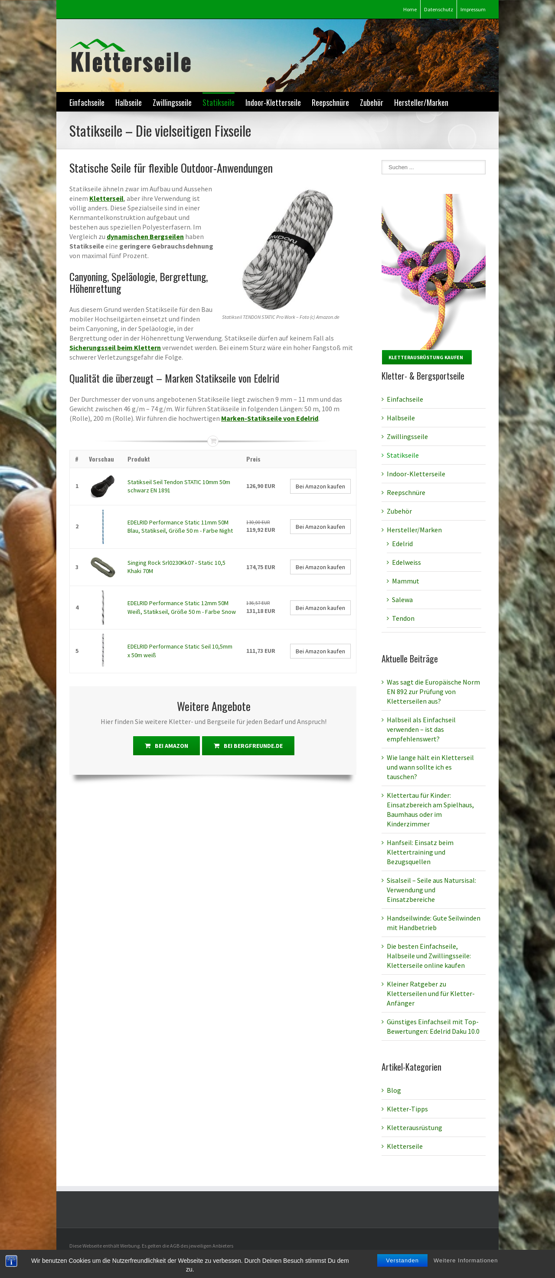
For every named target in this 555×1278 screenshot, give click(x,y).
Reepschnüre (330, 102)
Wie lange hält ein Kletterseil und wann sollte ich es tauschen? (430, 767)
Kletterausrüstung (414, 1127)
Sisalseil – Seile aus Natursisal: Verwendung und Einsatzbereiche (431, 890)
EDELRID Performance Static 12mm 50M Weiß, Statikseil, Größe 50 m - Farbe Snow (181, 607)
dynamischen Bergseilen (145, 236)
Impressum (473, 9)
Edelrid (402, 543)
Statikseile (218, 102)
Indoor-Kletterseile (273, 102)
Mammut (405, 581)
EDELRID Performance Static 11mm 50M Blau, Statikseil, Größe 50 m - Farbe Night (180, 526)
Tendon (403, 618)
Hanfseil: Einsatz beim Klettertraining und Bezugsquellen (420, 852)
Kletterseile (405, 1146)
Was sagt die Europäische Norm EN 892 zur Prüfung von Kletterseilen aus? (433, 691)
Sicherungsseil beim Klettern (115, 347)
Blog (394, 1090)
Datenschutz (438, 9)
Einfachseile (86, 102)
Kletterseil (106, 198)
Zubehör (371, 102)
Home (410, 9)
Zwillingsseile (172, 102)
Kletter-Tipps (407, 1108)
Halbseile (128, 102)
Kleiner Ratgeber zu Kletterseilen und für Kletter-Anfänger (431, 993)
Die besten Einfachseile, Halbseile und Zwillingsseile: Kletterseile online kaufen (429, 956)
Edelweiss (406, 562)
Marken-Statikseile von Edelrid (269, 418)
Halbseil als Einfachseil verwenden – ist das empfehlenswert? (421, 729)
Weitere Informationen (466, 1267)
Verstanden (402, 1267)
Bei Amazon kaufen (320, 486)
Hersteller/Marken (421, 102)
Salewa (402, 599)
